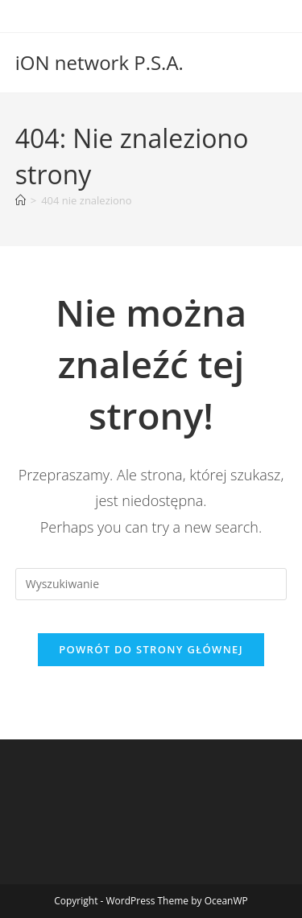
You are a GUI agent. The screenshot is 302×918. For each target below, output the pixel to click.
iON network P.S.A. (99, 62)
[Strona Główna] (20, 200)
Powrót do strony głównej (151, 649)
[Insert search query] (151, 584)
